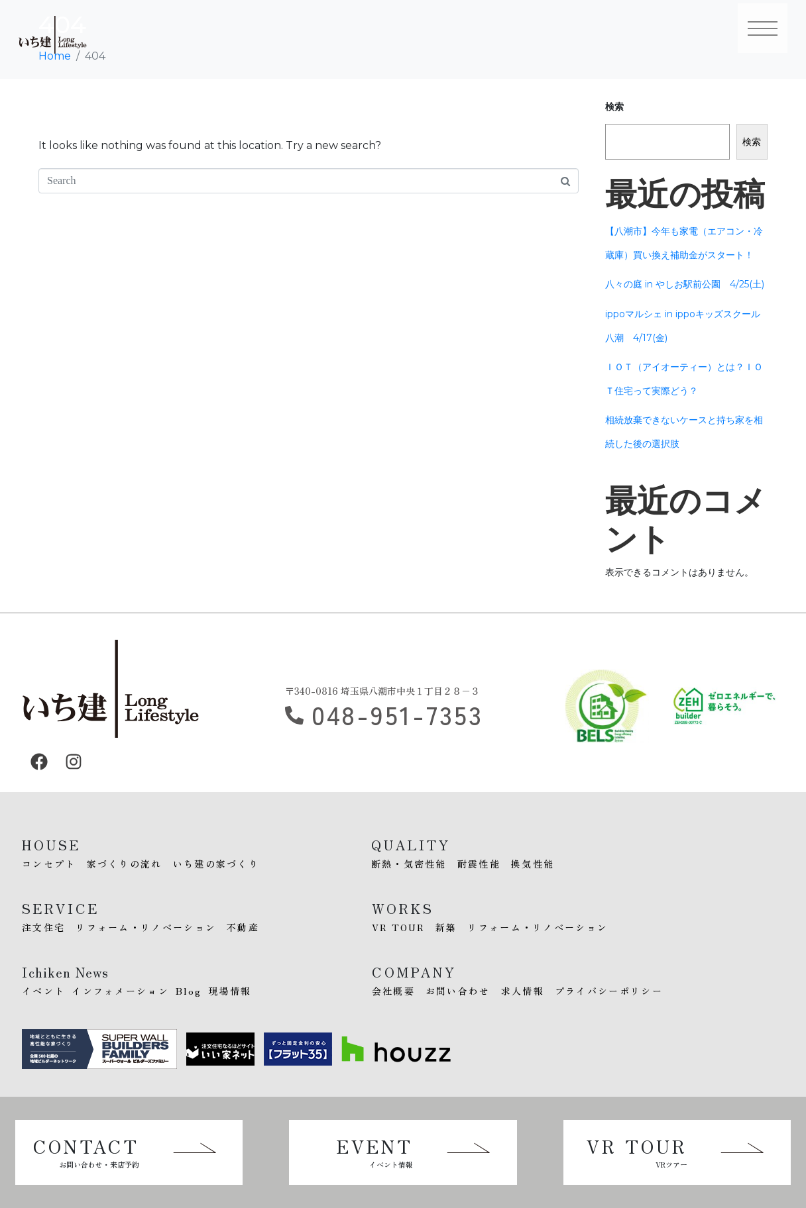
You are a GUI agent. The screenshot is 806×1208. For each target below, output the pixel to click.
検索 (614, 107)
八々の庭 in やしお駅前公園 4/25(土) (684, 284)
